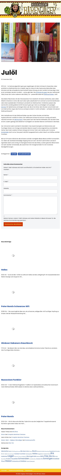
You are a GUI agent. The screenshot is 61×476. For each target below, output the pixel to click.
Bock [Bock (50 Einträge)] (34, 451)
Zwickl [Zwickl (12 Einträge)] (28, 461)
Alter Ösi (11, 443)
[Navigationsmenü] (58, 9)
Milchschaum (18, 120)
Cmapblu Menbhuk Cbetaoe (16, 435)
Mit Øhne (15, 432)
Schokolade (4, 132)
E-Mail (6, 182)
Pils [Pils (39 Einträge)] (53, 457)
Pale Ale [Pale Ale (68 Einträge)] (48, 456)
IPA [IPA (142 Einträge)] (52, 454)
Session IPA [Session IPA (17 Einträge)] (39, 459)
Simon (3, 435)
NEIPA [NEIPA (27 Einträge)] (42, 457)
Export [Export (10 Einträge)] (13, 454)
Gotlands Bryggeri (41, 92)
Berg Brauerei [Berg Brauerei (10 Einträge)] (17, 451)
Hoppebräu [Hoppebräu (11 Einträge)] (40, 454)
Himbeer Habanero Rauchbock (17, 343)
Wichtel (3, 107)
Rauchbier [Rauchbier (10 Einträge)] (3, 459)
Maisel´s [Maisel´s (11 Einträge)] (24, 457)
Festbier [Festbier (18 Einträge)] (16, 454)
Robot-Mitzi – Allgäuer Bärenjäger (11, 441)
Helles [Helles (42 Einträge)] (34, 454)
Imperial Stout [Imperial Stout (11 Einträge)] (46, 454)
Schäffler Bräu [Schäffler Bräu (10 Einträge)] (32, 459)
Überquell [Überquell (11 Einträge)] (32, 461)
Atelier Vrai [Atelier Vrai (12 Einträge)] (11, 451)
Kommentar (8, 195)
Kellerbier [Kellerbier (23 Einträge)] (4, 457)
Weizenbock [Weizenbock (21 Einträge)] (16, 462)
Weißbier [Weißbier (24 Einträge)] (23, 462)
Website (6, 189)
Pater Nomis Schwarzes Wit (15, 306)
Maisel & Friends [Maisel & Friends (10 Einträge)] (18, 457)
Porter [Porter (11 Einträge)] (56, 457)
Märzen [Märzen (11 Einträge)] (38, 457)
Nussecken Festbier (11, 380)
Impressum (29, 471)
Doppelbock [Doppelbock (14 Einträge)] (52, 451)
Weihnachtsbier (49, 94)
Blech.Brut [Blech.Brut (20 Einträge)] (26, 452)
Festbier (14, 154)
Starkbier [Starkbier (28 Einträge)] (56, 459)
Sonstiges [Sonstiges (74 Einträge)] (48, 459)
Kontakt (4, 471)
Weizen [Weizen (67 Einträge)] (8, 461)
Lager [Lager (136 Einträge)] (11, 456)
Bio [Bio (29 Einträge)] (22, 452)
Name (6, 175)
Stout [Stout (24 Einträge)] (3, 462)
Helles (4, 270)
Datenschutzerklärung (16, 471)
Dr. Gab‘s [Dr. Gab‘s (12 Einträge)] (5, 454)
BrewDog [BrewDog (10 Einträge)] (47, 451)
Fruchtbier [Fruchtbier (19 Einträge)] (22, 454)
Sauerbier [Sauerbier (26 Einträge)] (14, 459)
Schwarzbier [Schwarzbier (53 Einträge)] (23, 459)
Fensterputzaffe (30, 441)
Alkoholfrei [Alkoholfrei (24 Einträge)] (4, 452)
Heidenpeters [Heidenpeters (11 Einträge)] (29, 454)
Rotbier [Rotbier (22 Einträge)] (8, 459)
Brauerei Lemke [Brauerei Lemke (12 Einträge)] (41, 451)
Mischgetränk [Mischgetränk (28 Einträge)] (31, 457)
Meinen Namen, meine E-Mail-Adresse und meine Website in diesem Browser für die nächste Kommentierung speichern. (30, 220)
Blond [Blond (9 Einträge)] (31, 451)
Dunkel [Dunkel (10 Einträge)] (9, 454)
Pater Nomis (7, 416)
